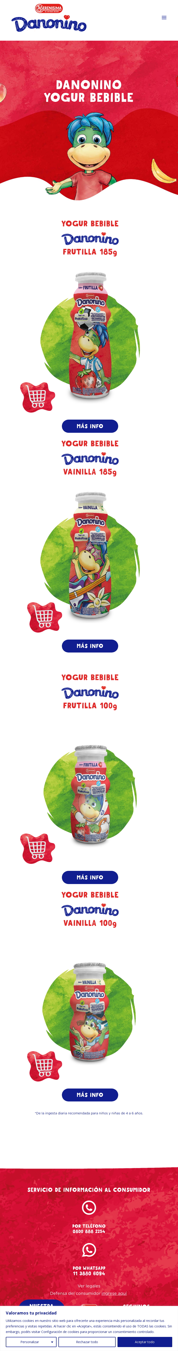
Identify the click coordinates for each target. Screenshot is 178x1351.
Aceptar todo (145, 1342)
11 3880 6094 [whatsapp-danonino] (89, 1281)
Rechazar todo (87, 1342)
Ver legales (89, 1294)
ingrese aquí (114, 1301)
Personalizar (29, 1342)
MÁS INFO (90, 427)
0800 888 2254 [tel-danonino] (89, 1239)
